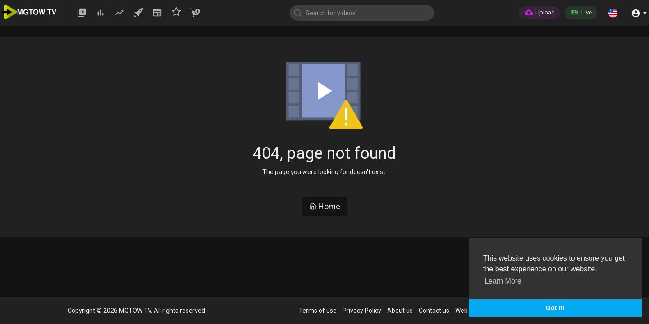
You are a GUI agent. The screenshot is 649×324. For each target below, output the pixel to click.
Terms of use (318, 310)
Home (324, 206)
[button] (613, 12)
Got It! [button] (555, 307)
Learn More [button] (502, 281)
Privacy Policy (362, 310)
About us (400, 310)
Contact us (434, 310)
